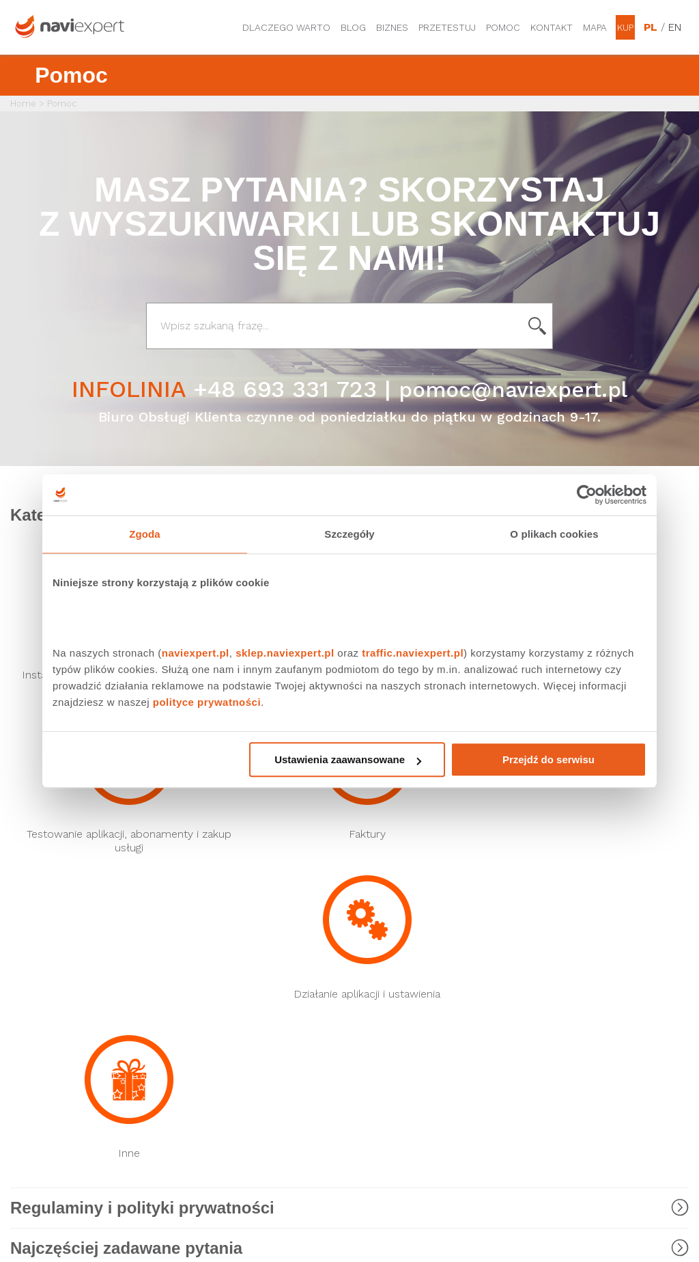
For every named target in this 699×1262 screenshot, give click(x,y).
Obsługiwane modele (568, 969)
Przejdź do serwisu (548, 759)
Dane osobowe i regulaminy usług (582, 917)
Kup (625, 27)
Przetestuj (447, 27)
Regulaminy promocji (566, 992)
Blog (353, 27)
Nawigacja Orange (50, 980)
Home (23, 103)
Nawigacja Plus (43, 934)
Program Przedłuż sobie (572, 946)
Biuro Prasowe (382, 910)
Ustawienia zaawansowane (347, 759)
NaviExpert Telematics (231, 957)
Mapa (595, 27)
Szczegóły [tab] (349, 534)
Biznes (392, 27)
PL (650, 27)
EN (675, 27)
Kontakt (551, 27)
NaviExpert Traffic (219, 934)
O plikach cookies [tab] (554, 534)
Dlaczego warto (286, 27)
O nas (363, 1009)
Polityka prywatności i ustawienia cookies (567, 1022)
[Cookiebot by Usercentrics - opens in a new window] (586, 494)
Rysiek (194, 910)
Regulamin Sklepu (559, 1087)
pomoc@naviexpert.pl (513, 388)
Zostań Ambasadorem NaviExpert (571, 1057)
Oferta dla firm (384, 1032)
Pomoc (503, 27)
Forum (364, 934)
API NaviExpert (212, 1016)
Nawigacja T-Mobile (54, 957)
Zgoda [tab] (144, 534)
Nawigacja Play (42, 910)
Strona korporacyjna (396, 985)
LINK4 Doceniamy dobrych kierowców (239, 986)
